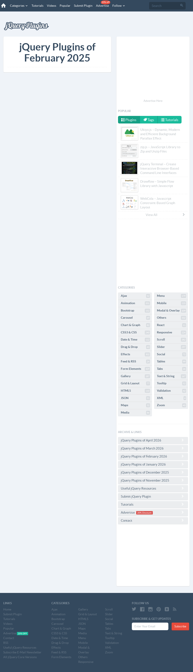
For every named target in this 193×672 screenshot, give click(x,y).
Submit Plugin (83, 5)
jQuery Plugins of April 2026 (153, 440)
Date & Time (135, 340)
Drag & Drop (135, 347)
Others (171, 318)
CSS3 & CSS (135, 332)
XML (171, 398)
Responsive (171, 332)
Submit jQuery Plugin (153, 496)
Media (135, 413)
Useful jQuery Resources (153, 488)
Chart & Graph (135, 325)
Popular (65, 5)
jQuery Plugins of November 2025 (153, 480)
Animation (135, 303)
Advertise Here (153, 100)
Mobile (171, 303)
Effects (135, 354)
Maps (135, 405)
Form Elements (135, 369)
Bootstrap (135, 311)
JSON (135, 398)
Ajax (135, 296)
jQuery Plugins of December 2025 (153, 472)
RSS (5, 642)
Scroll (171, 340)
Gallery (135, 376)
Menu (171, 296)
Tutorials (37, 5)
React (171, 325)
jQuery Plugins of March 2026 (153, 448)
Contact (153, 520)
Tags (148, 120)
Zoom (171, 405)
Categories (19, 5)
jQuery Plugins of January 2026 (153, 464)
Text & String (171, 376)
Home (7, 609)
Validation (171, 391)
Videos (51, 5)
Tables (171, 362)
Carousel (135, 318)
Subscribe (180, 626)
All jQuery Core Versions (20, 657)
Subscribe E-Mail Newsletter (22, 652)
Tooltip (171, 383)
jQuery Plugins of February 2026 (153, 456)
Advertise (103, 3)
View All (165, 215)
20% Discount (144, 512)
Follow (118, 5)
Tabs (171, 369)
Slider (171, 347)
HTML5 (135, 391)
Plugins (128, 120)
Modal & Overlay (171, 311)
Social (171, 354)
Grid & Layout (135, 383)
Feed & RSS (135, 362)
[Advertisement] (153, 68)
